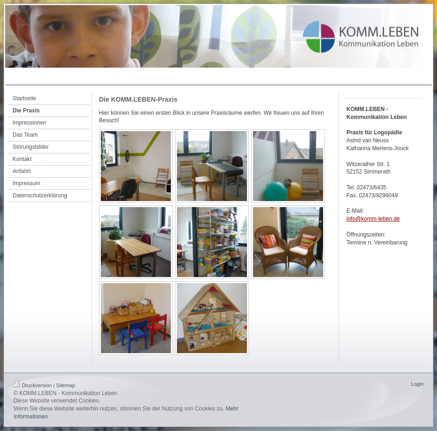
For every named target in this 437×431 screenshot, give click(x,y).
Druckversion (33, 385)
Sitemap (65, 385)
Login (417, 384)
